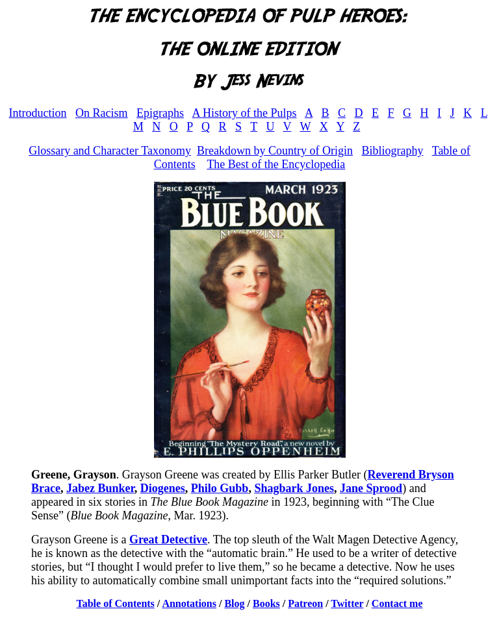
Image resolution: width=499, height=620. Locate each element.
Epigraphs (160, 112)
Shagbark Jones (294, 488)
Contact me (397, 603)
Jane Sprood (371, 488)
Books (266, 603)
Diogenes (162, 488)
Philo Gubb (220, 488)
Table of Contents (116, 603)
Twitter (347, 603)
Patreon (305, 603)
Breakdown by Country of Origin (275, 150)
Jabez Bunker (100, 488)
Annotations (189, 603)
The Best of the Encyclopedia (276, 164)
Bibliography (392, 150)
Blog (234, 603)
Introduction (38, 112)
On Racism (101, 112)
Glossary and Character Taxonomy (110, 150)
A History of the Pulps (244, 112)
